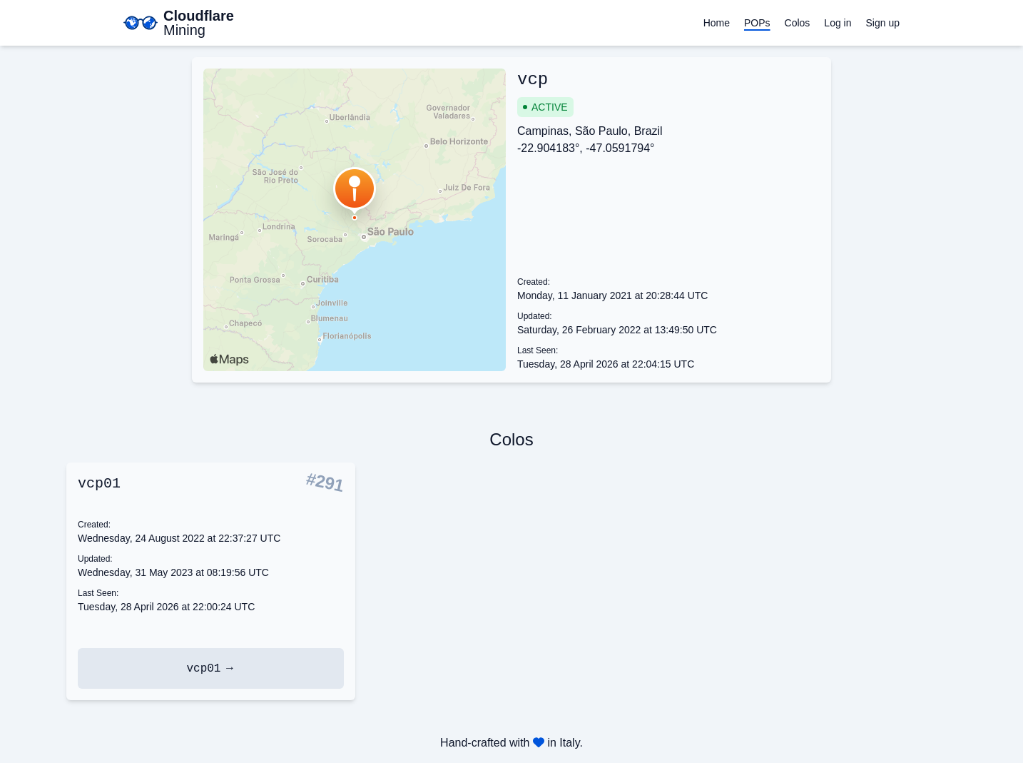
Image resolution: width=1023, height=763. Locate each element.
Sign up (883, 23)
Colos (797, 23)
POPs (757, 23)
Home (716, 23)
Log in (837, 23)
